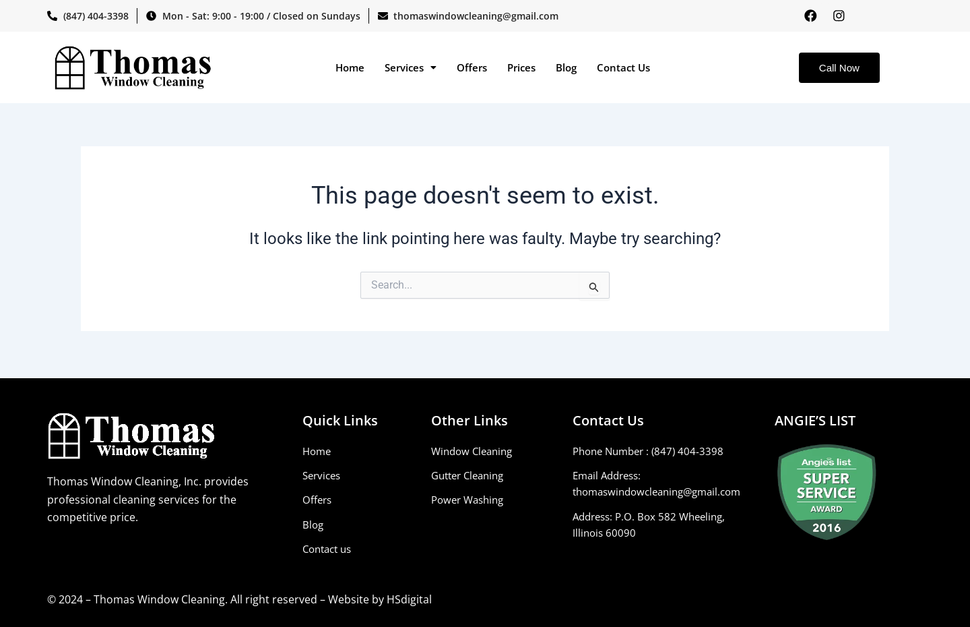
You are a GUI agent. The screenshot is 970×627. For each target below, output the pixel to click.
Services (411, 69)
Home (349, 69)
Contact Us (623, 69)
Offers (472, 69)
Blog (566, 69)
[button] (411, 69)
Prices (521, 69)
